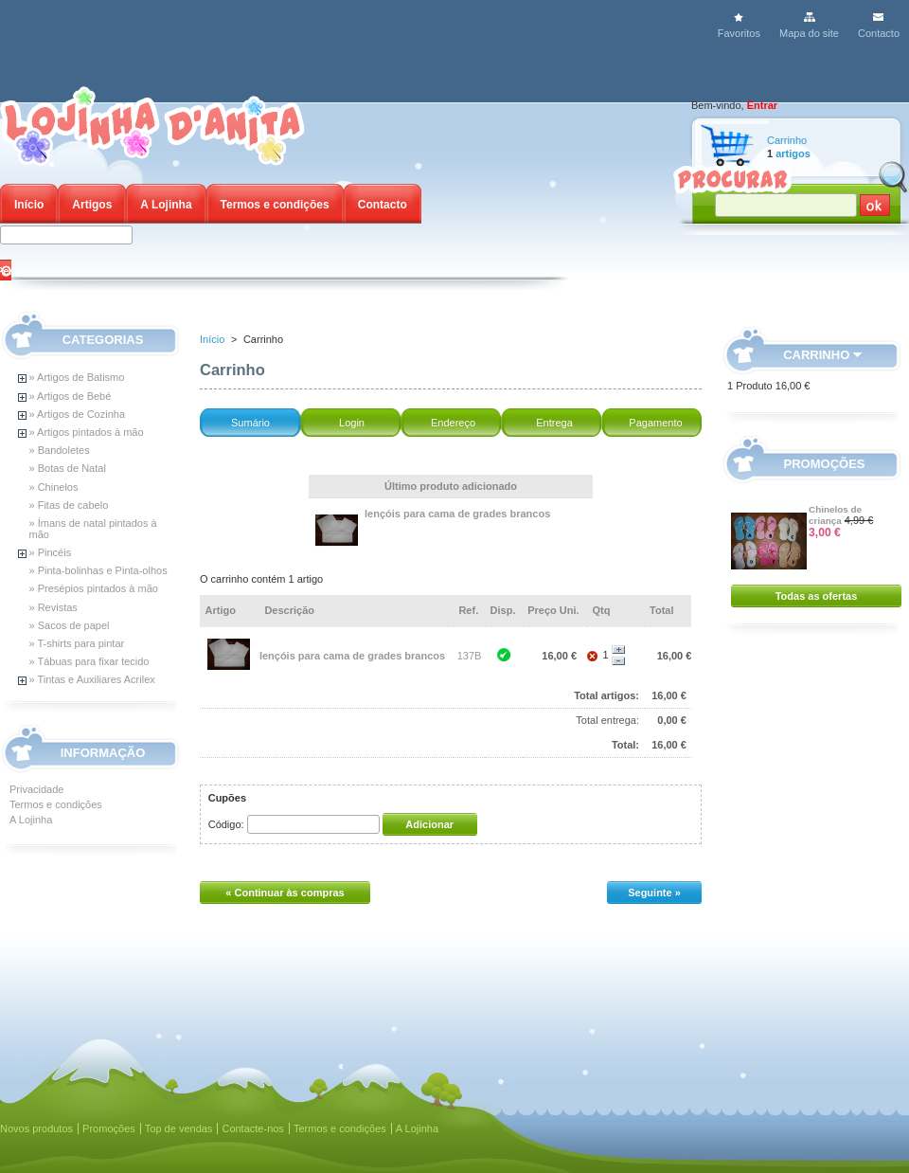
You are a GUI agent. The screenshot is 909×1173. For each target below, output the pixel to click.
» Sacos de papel (69, 625)
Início (29, 204)
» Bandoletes (59, 450)
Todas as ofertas (816, 596)
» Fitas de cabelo (69, 505)
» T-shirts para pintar (77, 643)
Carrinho (787, 140)
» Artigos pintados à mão (86, 432)
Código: (226, 824)
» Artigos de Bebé (70, 396)
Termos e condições (275, 204)
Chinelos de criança (835, 515)
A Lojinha (165, 204)
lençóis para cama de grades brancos (457, 513)
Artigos (92, 204)
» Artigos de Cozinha (77, 414)
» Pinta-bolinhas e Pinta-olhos (98, 570)
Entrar (762, 105)
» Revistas (53, 607)
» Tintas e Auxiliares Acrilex (92, 679)
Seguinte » (654, 892)
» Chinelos (54, 487)
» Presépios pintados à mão (93, 588)
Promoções (824, 464)
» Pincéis (50, 552)
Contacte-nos (252, 1128)
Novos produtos (36, 1128)
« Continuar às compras (284, 892)
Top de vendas (179, 1128)
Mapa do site (809, 33)
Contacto (879, 33)
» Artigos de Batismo (77, 377)
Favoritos (739, 33)
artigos (793, 153)
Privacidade (36, 789)
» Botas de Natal (67, 468)
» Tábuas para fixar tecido (89, 661)
